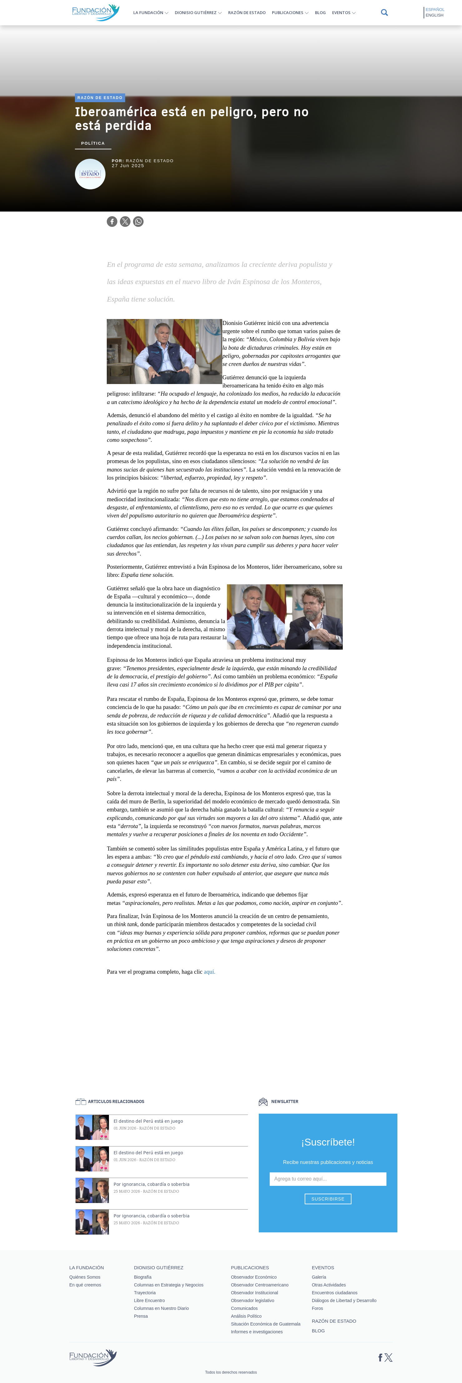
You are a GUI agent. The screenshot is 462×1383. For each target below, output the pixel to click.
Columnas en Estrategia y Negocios (169, 1284)
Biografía (142, 1277)
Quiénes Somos (85, 1277)
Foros (317, 1308)
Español (435, 9)
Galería (319, 1277)
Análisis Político (246, 1316)
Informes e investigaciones (257, 1331)
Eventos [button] (341, 12)
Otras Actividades (329, 1284)
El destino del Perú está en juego (148, 1121)
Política (93, 143)
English (435, 15)
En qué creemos (85, 1284)
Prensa (141, 1316)
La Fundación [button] (148, 12)
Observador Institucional (254, 1292)
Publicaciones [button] (287, 12)
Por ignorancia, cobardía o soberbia (151, 1184)
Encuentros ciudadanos (334, 1292)
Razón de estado (247, 12)
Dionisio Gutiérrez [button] (196, 12)
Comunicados (244, 1308)
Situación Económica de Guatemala (266, 1323)
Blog (320, 12)
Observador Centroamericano (259, 1284)
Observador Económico (254, 1277)
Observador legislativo (252, 1300)
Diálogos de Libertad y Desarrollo (344, 1300)
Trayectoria (145, 1292)
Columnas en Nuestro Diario (161, 1308)
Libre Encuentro (149, 1300)
